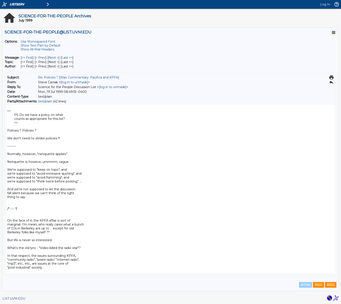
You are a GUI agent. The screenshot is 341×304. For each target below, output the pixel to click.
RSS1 (318, 285)
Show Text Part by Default (40, 45)
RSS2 (331, 285)
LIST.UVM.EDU (13, 299)
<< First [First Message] (27, 58)
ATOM (305, 285)
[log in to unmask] (74, 82)
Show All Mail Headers (37, 49)
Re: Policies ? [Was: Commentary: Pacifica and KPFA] (78, 77)
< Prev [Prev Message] (40, 58)
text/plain (45, 101)
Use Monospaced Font (38, 41)
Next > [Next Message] (53, 58)
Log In (325, 4)
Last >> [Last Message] (67, 58)
